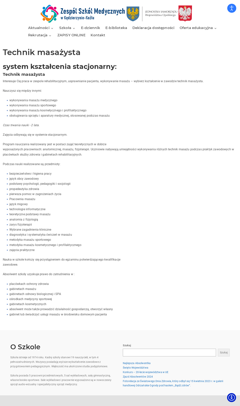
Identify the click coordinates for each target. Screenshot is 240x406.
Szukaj (127, 343)
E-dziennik (89, 28)
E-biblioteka (114, 28)
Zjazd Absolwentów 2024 (138, 374)
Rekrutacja (38, 35)
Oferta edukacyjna (194, 28)
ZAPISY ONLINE (71, 35)
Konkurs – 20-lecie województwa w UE (146, 370)
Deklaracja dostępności (151, 28)
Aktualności (38, 28)
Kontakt (98, 35)
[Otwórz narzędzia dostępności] (231, 8)
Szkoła (64, 28)
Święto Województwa (135, 366)
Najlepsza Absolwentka (137, 361)
